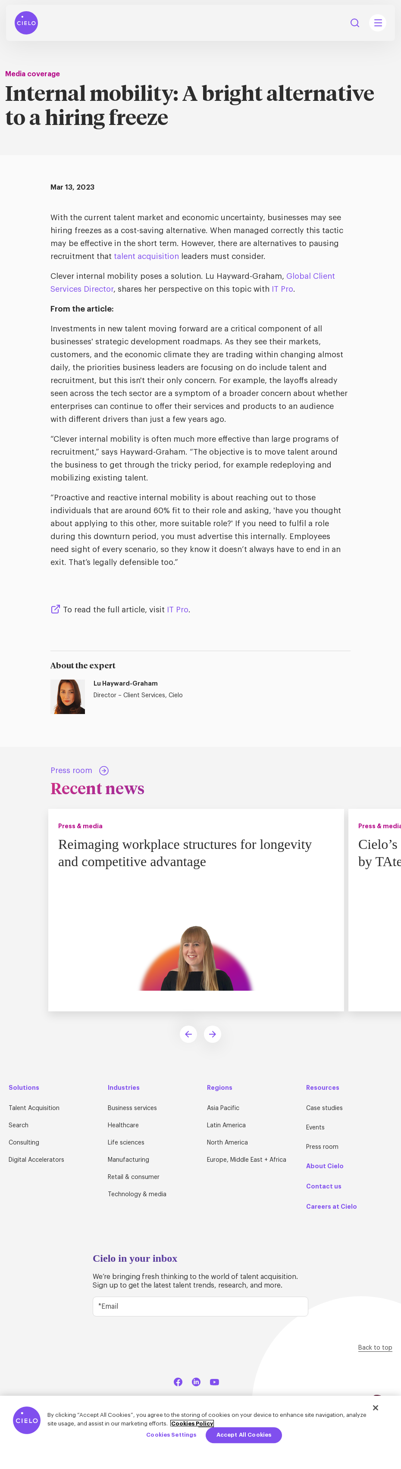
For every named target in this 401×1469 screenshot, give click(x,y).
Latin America (226, 1126)
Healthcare (123, 1126)
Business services (132, 1108)
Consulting (24, 1143)
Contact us (323, 1186)
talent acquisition (146, 256)
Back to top (375, 1348)
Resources (322, 1088)
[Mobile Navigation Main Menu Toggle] (377, 22)
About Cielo (325, 1166)
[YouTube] (214, 1381)
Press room (322, 1147)
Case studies (324, 1108)
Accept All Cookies (243, 1435)
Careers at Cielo (331, 1207)
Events (315, 1128)
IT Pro (282, 289)
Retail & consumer (134, 1177)
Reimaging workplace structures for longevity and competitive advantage (185, 852)
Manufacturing (128, 1160)
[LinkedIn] (196, 1381)
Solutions (24, 1088)
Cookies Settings (171, 1435)
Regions (219, 1088)
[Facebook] (178, 1381)
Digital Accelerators (36, 1160)
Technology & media (137, 1194)
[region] (200, 1432)
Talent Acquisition (34, 1108)
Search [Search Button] (355, 23)
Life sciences (126, 1143)
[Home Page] (26, 22)
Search (18, 1126)
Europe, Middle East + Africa (246, 1160)
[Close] (375, 1407)
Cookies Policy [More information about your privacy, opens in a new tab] (192, 1423)
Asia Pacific (223, 1108)
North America (227, 1143)
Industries (124, 1088)
